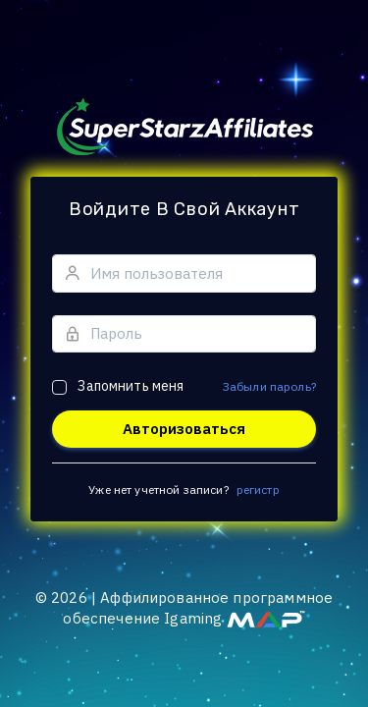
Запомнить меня (131, 386)
